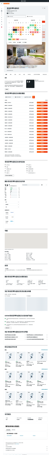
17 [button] (11, 32)
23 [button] (9, 34)
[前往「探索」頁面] (1, 15)
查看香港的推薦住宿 (45, 389)
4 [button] (37, 25)
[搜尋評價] (32, 185)
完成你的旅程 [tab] (8, 429)
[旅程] (1, 22)
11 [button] (13, 29)
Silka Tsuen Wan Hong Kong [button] (41, 361)
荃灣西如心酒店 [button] (7, 400)
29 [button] (22, 34)
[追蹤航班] (1, 17)
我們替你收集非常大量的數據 (27, 448)
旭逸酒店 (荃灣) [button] (18, 362)
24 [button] (11, 34)
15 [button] (30, 29)
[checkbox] (9, 213)
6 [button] (18, 27)
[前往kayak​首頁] (6, 3)
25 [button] (13, 34)
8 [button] (30, 27)
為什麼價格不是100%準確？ (27, 450)
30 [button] (9, 36)
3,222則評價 (12, 13)
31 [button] (11, 36)
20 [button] (18, 32)
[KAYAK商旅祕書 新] (1, 19)
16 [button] (9, 32)
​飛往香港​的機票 (9, 435)
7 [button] (20, 27)
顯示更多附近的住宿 (45, 349)
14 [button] (20, 29)
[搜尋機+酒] (1, 12)
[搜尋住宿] (1, 8)
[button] (48, 1)
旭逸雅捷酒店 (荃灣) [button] (8, 381)
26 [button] (39, 32)
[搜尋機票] (1, 6)
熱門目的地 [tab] (13, 429)
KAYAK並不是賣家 (27, 446)
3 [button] (11, 27)
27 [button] (18, 34)
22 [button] (22, 32)
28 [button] (20, 34)
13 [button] (18, 29)
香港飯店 (34, 435)
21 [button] (20, 32)
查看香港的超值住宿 (45, 369)
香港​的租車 (21, 435)
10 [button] (11, 29)
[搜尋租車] (1, 10)
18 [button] (13, 32)
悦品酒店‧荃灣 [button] (7, 362)
